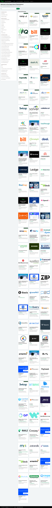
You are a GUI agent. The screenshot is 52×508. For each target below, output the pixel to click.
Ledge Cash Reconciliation (33, 173)
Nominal (31, 158)
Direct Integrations (3, 79)
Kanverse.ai (20, 344)
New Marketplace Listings (4, 14)
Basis (19, 296)
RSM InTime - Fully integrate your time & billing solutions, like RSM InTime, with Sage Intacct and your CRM (23, 159)
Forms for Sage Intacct (22, 66)
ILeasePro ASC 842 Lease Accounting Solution (44, 312)
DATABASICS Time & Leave (22, 311)
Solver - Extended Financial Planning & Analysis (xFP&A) (34, 113)
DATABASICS (32, 282)
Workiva (42, 191)
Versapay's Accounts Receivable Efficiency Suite (23, 51)
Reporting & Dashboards (4, 58)
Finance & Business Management (5, 49)
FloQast (20, 34)
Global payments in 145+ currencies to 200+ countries (34, 435)
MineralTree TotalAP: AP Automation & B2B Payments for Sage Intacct (34, 21)
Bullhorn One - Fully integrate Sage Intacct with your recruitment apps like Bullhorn (34, 128)
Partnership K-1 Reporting (23, 265)
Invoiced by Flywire (44, 237)
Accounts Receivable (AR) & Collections (6, 37)
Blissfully (20, 481)
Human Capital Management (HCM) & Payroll (6, 52)
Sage (42, 36)
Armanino (20, 359)
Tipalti (42, 20)
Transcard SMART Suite (44, 261)
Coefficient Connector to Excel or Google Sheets (33, 220)
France (2, 67)
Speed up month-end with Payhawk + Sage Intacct (44, 373)
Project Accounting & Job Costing (5, 56)
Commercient (43, 220)
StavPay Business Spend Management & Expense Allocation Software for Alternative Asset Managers (34, 236)
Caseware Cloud (43, 158)
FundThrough (43, 129)
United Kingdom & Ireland (4, 70)
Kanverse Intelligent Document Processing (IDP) (23, 343)
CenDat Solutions (21, 406)
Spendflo (42, 204)
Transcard (43, 262)
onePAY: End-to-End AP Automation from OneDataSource (33, 297)
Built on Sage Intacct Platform (5, 76)
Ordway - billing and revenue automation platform (45, 82)
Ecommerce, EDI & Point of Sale (5, 46)
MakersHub (42, 173)
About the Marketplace (19, 1)
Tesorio (42, 330)
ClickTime (42, 388)
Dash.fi (31, 66)
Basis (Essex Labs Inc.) (22, 297)
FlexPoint (31, 81)
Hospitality (2, 25)
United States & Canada (4, 71)
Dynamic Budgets (43, 250)
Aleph (30, 342)
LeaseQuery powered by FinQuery (34, 313)
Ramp (19, 20)
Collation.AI (42, 112)
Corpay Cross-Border (33, 436)
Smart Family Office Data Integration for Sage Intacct (23, 128)
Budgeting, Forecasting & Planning (5, 40)
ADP (42, 67)
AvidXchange (21, 175)
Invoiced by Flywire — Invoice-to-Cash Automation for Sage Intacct (45, 236)
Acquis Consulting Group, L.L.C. (45, 482)
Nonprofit (2, 28)
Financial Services (3, 22)
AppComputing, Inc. (21, 266)
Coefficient (31, 221)
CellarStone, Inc (32, 483)
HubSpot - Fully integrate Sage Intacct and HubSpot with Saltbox (23, 282)
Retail (2, 31)
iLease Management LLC (45, 313)
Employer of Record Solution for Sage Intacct (23, 419)
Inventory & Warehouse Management (5, 55)
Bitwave (31, 388)
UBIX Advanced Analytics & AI (23, 219)
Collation (43, 113)
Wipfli (42, 435)
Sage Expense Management (45, 35)
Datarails (31, 449)
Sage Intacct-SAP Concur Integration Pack (22, 358)
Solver (31, 114)
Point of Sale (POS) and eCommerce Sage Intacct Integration (44, 343)
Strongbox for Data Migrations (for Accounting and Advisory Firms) (34, 374)
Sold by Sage (2, 13)
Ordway (42, 83)
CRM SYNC (42, 219)
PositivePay (42, 434)
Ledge (31, 174)
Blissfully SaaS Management (23, 480)
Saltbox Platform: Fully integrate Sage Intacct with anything (34, 358)
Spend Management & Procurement (5, 59)
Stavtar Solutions (32, 238)
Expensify (20, 81)
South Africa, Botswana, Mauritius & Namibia (6, 68)
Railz (20, 436)
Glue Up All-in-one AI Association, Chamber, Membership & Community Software (33, 205)
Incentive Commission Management (5, 53)
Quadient (31, 267)
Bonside (31, 250)
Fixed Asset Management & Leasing (5, 50)
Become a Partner (26, 1)
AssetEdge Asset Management (21, 373)
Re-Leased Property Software (45, 357)
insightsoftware (21, 251)
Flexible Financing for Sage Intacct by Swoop (23, 389)
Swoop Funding (21, 112)
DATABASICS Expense (33, 281)
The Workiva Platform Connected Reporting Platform (44, 190)
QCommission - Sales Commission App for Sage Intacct (33, 481)
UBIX (20, 220)
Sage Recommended (3, 16)
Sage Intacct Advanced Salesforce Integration (22, 205)
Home (14, 1)
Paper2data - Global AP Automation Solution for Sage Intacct (45, 297)
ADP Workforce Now (44, 66)
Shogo (42, 345)
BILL (31, 37)
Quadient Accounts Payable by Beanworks (34, 266)
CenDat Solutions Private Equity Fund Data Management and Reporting (23, 405)
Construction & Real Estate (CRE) (5, 19)
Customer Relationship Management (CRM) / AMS (7, 43)
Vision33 (31, 130)
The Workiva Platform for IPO (23, 465)
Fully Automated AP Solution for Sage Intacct (34, 36)
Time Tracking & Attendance (4, 62)
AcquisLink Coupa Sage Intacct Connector (44, 481)
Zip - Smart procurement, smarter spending (44, 281)
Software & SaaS (3, 32)
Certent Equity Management (23, 250)
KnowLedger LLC (21, 129)
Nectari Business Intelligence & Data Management (34, 327)
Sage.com (31, 1)
